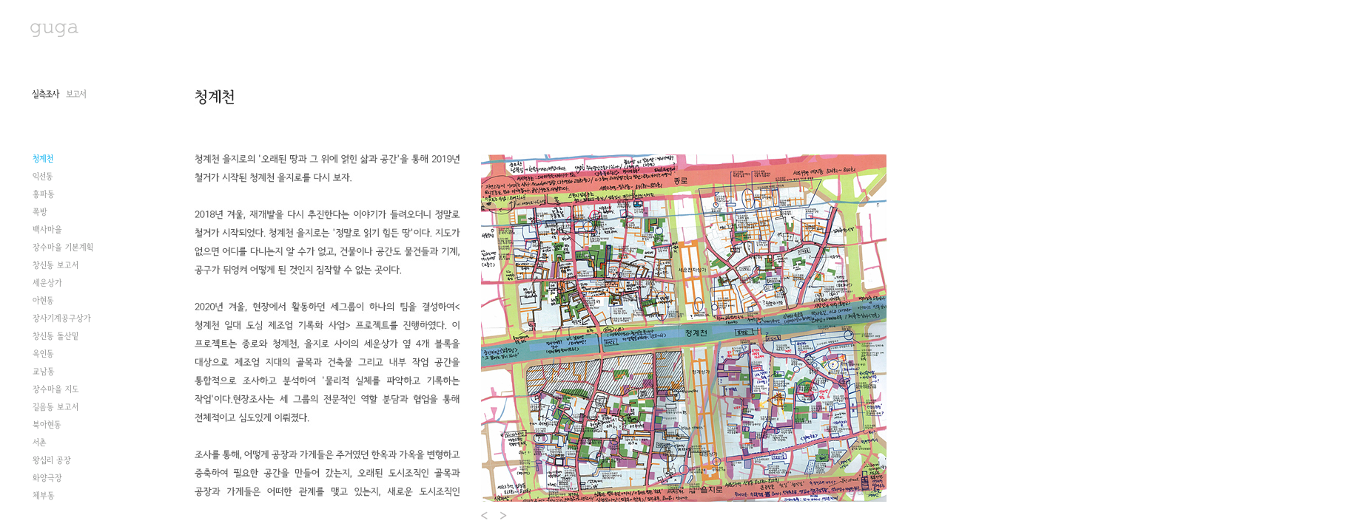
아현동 (43, 300)
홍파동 (44, 194)
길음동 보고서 (55, 407)
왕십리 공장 (52, 460)
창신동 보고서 (55, 265)
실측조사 (45, 94)
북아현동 (47, 424)
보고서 (76, 94)
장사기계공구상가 (62, 318)
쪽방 (40, 212)
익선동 (43, 176)
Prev (485, 515)
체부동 (44, 495)
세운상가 (47, 283)
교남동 (44, 371)
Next (504, 515)
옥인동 (43, 353)
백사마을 (47, 229)
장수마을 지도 (56, 389)
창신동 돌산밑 (55, 336)
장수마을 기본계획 (63, 247)
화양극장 (47, 478)
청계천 (43, 158)
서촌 (40, 442)
